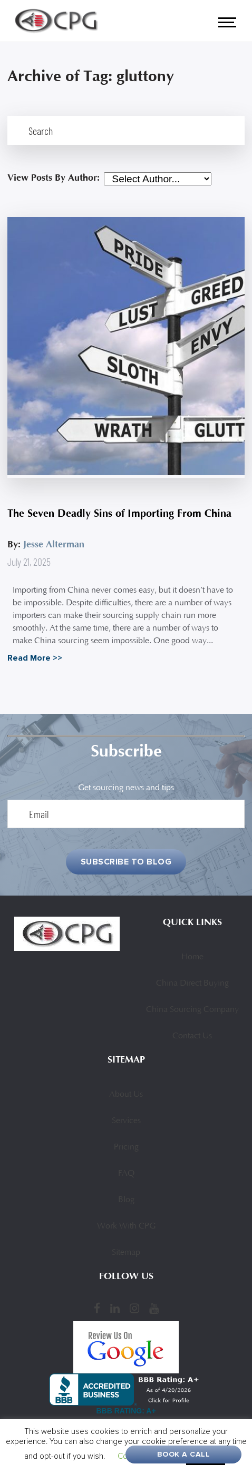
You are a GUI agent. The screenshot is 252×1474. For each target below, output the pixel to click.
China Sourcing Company (192, 1010)
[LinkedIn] (115, 1308)
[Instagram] (134, 1308)
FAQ (126, 1174)
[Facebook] (97, 1308)
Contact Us (192, 1036)
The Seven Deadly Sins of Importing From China (119, 513)
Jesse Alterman (53, 544)
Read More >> (34, 658)
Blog (126, 1200)
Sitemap (126, 1253)
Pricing (126, 1147)
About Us (126, 1094)
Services (126, 1121)
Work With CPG (126, 1226)
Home (192, 957)
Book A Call (183, 1454)
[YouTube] (154, 1308)
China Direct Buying (192, 983)
